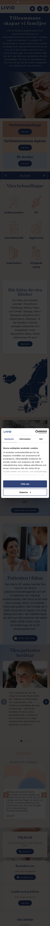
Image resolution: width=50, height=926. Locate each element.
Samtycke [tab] (9, 439)
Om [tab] (41, 439)
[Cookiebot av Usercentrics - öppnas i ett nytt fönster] (35, 432)
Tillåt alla (25, 484)
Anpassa (25, 492)
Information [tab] (25, 439)
